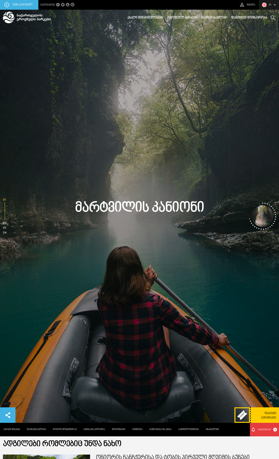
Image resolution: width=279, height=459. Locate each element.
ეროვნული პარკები (182, 18)
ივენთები (137, 429)
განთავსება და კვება (160, 429)
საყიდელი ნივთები (188, 429)
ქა (266, 5)
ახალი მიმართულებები (145, 18)
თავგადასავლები (214, 18)
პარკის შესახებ (11, 429)
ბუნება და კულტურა (94, 429)
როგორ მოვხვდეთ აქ (65, 429)
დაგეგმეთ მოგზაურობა (249, 18)
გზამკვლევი (212, 429)
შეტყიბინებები (267, 430)
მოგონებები (118, 429)
